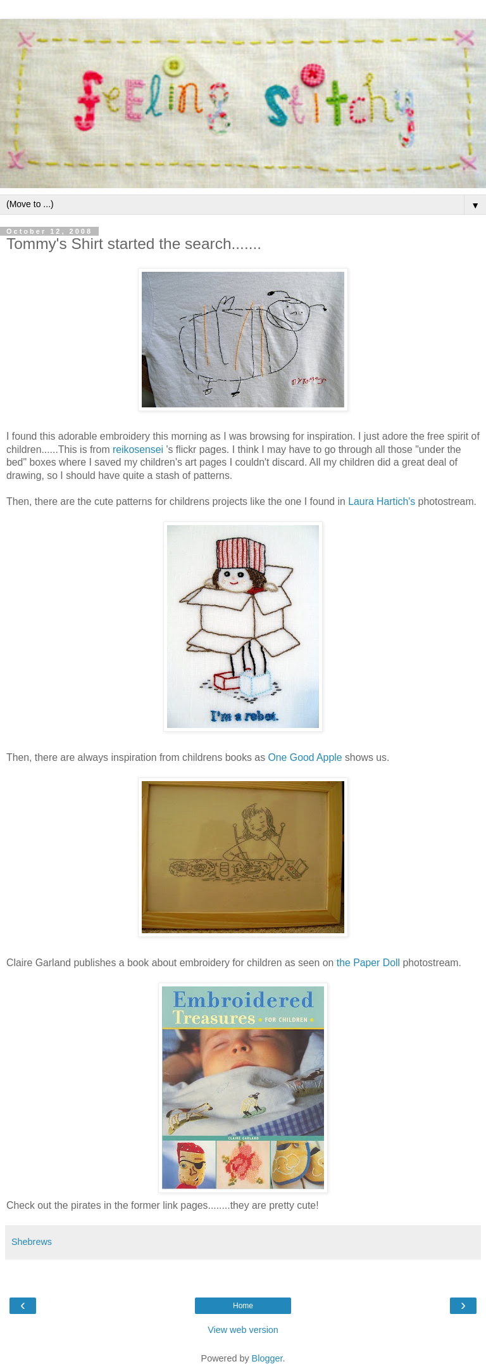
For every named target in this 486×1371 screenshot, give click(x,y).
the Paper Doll (366, 962)
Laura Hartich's (381, 501)
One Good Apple (305, 757)
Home (243, 1305)
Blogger (267, 1358)
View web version (243, 1330)
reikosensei (136, 449)
